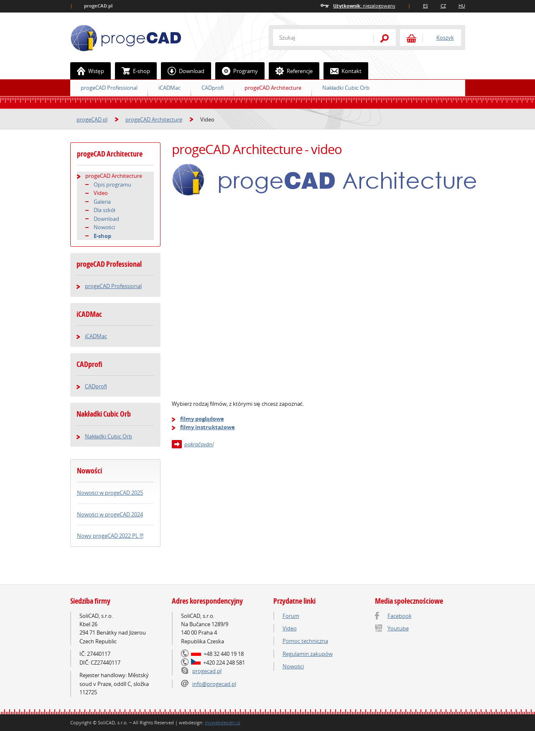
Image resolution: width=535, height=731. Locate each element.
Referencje (291, 71)
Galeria (102, 201)
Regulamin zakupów (308, 654)
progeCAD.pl (91, 119)
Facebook (399, 616)
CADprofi (212, 87)
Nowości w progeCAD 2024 (110, 514)
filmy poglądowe (202, 418)
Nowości (104, 227)
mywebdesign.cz (222, 722)
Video (101, 193)
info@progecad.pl (214, 684)
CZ (443, 6)
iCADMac (169, 87)
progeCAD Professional (109, 87)
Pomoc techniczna (305, 641)
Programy (237, 71)
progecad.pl (207, 671)
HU (462, 6)
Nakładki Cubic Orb (346, 87)
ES (425, 6)
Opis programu (112, 184)
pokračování (199, 444)
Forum (291, 616)
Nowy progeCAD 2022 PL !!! (110, 535)
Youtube (398, 628)
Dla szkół (104, 210)
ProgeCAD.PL (125, 38)
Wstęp (87, 71)
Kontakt (343, 71)
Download (182, 71)
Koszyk (445, 37)
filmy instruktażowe (207, 427)
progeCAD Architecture (273, 87)
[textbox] (319, 37)
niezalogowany (364, 6)
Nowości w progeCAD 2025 (110, 492)
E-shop (132, 71)
